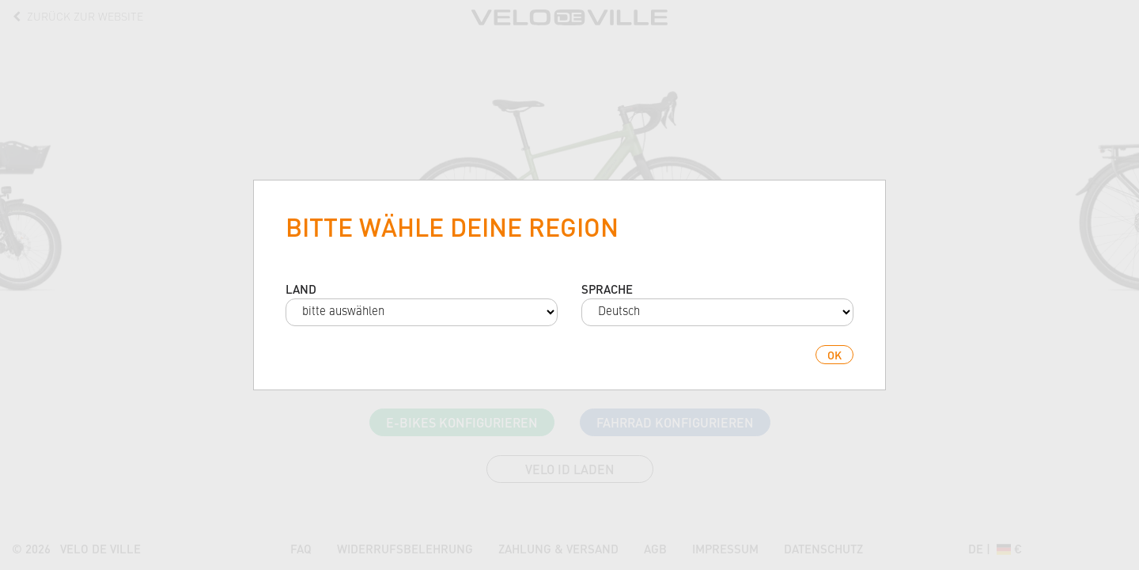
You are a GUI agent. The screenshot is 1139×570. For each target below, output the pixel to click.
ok (834, 355)
